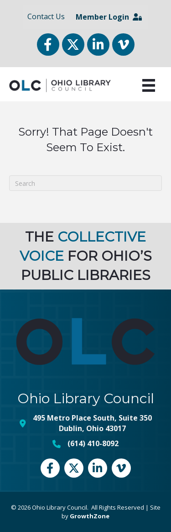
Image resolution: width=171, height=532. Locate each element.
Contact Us (46, 16)
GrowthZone (89, 516)
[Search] (85, 183)
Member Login (109, 17)
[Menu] (148, 85)
